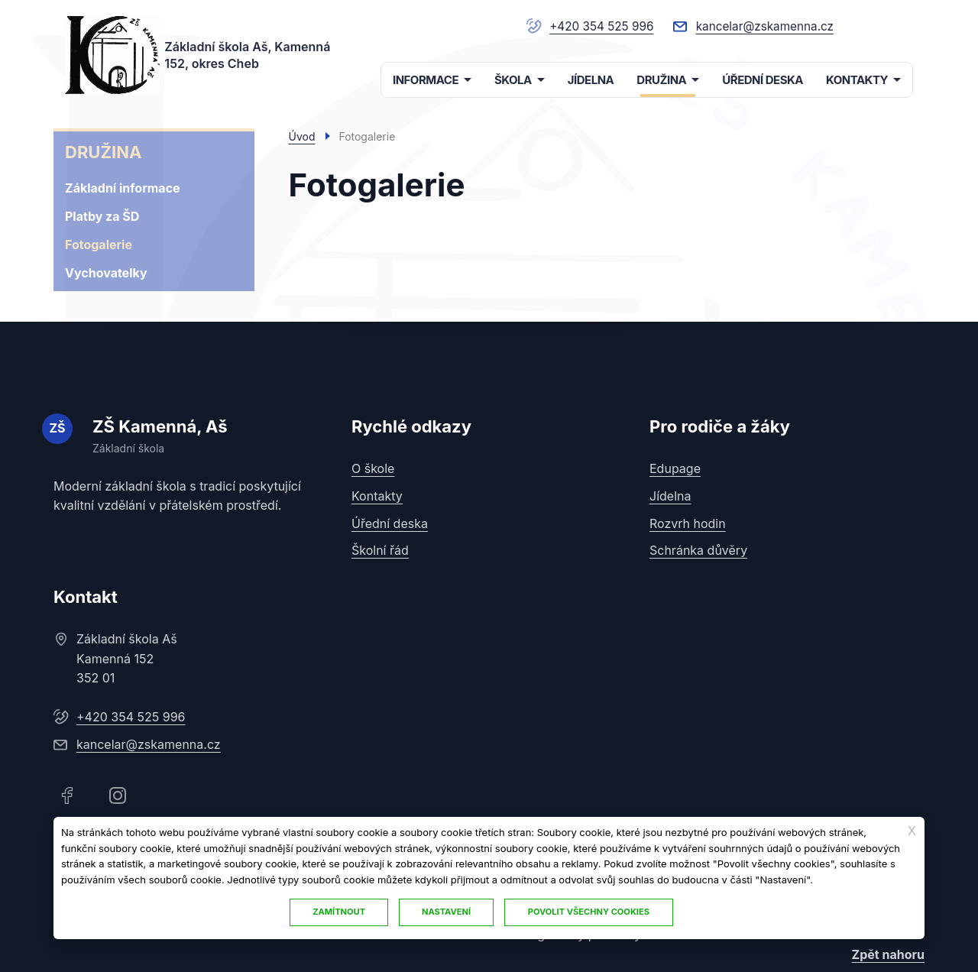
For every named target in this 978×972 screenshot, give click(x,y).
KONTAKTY (857, 80)
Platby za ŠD (102, 216)
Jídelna (670, 495)
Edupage (675, 468)
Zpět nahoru (888, 953)
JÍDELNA (591, 80)
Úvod (302, 136)
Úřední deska (389, 522)
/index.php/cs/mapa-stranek (899, 26)
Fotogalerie (98, 244)
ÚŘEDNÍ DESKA (762, 80)
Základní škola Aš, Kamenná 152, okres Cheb (248, 54)
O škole (372, 468)
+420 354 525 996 (593, 26)
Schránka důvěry (698, 549)
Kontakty (377, 495)
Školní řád (380, 549)
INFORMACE (425, 80)
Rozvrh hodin (687, 522)
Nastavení (447, 911)
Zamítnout (338, 911)
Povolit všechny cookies (590, 911)
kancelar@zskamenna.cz (761, 26)
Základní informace (122, 188)
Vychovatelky (106, 272)
